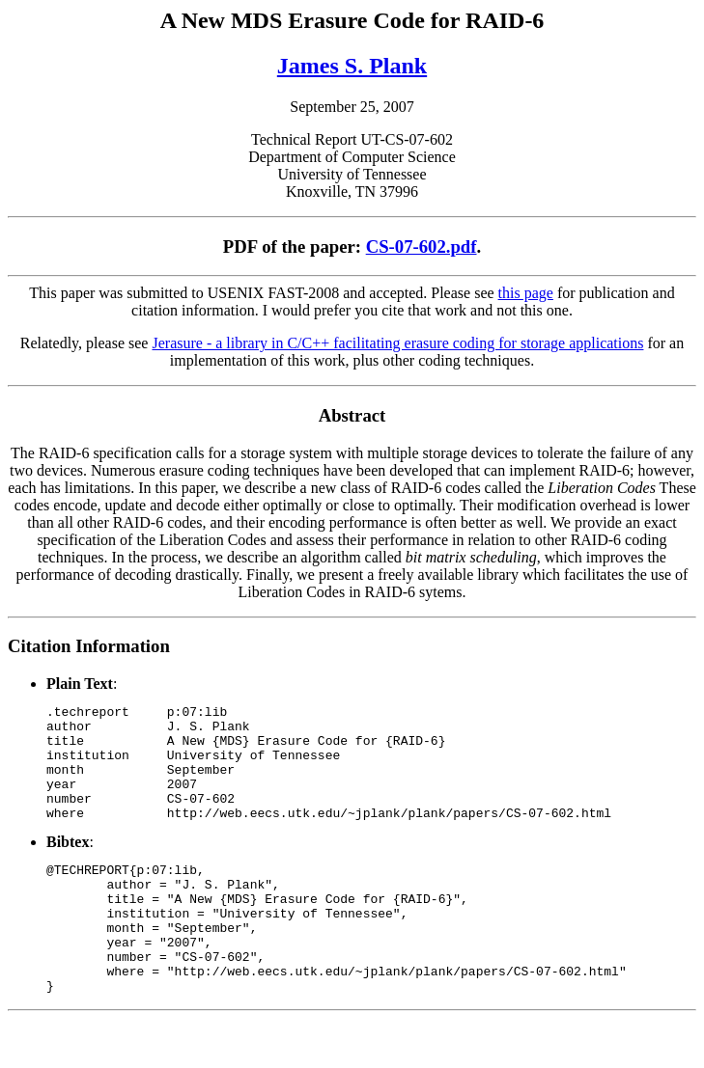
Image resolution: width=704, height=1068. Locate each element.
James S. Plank (352, 65)
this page (525, 293)
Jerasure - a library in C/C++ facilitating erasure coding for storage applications (397, 343)
